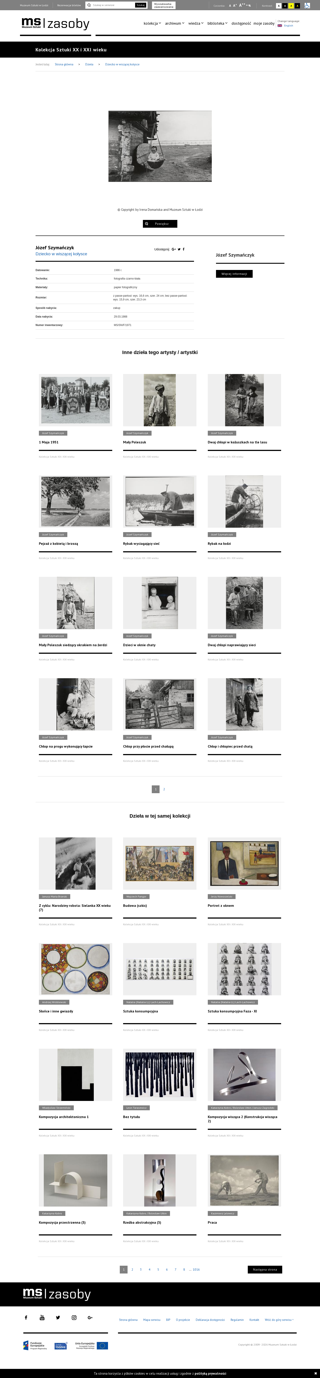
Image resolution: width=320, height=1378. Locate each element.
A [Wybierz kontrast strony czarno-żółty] (297, 5)
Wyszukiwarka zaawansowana (163, 5)
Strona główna (64, 64)
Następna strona (265, 1269)
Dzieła (89, 64)
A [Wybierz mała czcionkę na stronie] (230, 6)
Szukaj (141, 5)
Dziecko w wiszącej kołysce (122, 64)
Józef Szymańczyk (55, 247)
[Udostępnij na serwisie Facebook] (183, 249)
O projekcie (183, 1320)
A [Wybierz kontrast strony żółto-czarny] (291, 5)
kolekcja (151, 23)
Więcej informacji (234, 274)
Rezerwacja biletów (69, 5)
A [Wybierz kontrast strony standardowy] (279, 5)
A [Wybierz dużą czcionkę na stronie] (242, 5)
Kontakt (254, 1320)
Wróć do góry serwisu (279, 1320)
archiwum (173, 23)
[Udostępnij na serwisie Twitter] (180, 249)
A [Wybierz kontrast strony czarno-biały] (285, 5)
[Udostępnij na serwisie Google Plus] (174, 249)
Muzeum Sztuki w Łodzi (34, 5)
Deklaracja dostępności (210, 1320)
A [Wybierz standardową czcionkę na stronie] (235, 5)
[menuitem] (153, 23)
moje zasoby (264, 23)
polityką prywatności (210, 1373)
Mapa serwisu (151, 1320)
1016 (196, 1269)
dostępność (241, 23)
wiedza (194, 23)
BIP (168, 1320)
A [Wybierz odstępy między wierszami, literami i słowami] (250, 6)
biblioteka (216, 23)
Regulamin (237, 1320)
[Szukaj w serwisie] (109, 5)
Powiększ (162, 224)
